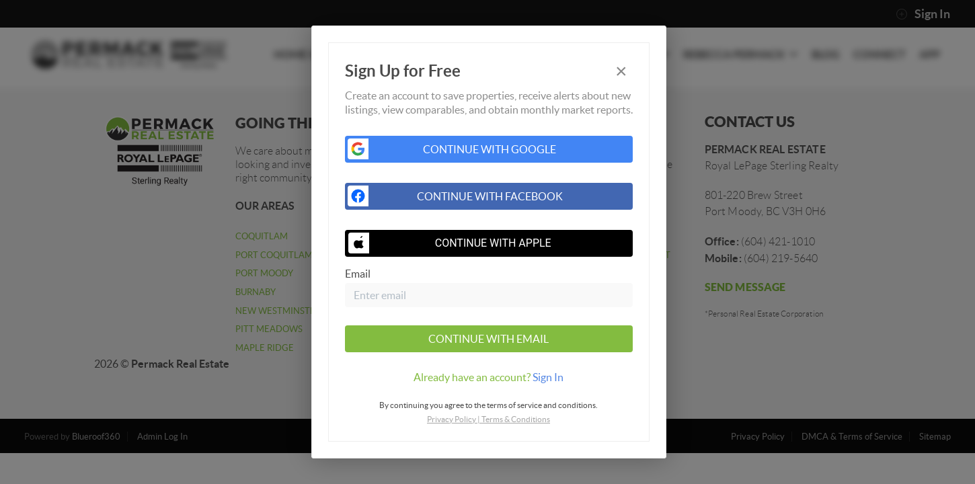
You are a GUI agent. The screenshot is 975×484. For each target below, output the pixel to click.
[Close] (621, 71)
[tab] (489, 377)
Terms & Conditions (515, 419)
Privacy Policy (451, 419)
